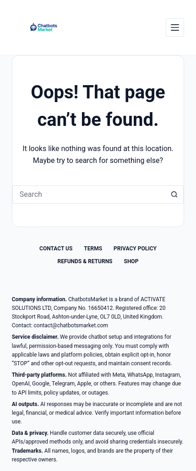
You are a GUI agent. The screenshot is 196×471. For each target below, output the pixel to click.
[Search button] (174, 194)
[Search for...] (89, 194)
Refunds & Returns (85, 261)
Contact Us (55, 248)
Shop (131, 261)
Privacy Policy (135, 248)
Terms (93, 248)
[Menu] (175, 27)
